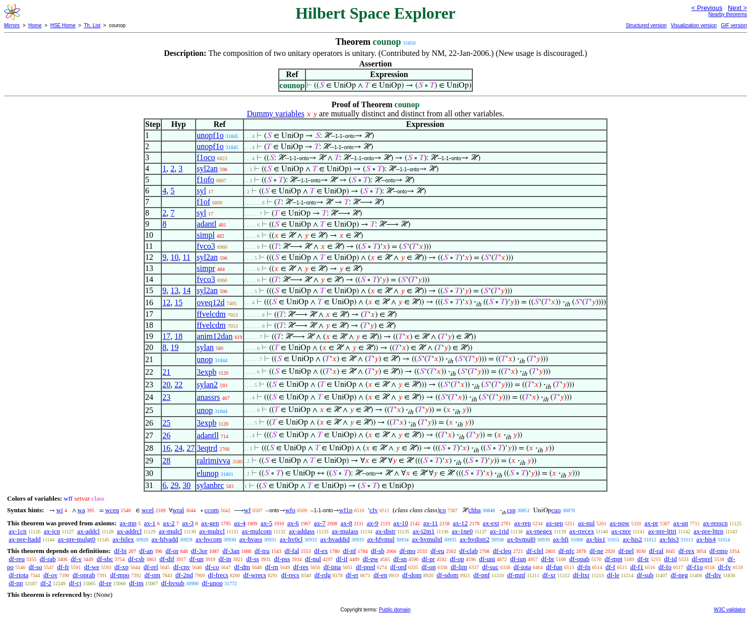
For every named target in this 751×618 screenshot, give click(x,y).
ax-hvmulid (427, 539)
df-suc (490, 567)
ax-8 (346, 523)
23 (166, 397)
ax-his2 (632, 539)
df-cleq (502, 551)
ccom (212, 510)
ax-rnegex (539, 531)
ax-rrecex (582, 531)
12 (166, 302)
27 (190, 448)
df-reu (17, 559)
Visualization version (694, 25)
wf (247, 510)
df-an (146, 551)
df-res (300, 567)
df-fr (63, 567)
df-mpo (119, 575)
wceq (112, 510)
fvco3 (206, 246)
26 (166, 435)
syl (201, 190)
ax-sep (554, 523)
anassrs (208, 397)
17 (166, 336)
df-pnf (481, 575)
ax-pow (620, 523)
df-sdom (447, 575)
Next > (737, 8)
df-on (428, 567)
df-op (457, 559)
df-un (197, 559)
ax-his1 (595, 539)
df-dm (242, 567)
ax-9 (373, 523)
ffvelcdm (211, 314)
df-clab (468, 551)
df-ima (332, 567)
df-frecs (218, 575)
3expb (206, 372)
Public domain (395, 609)
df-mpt (613, 559)
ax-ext (491, 523)
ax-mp (128, 523)
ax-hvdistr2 (474, 539)
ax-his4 (706, 539)
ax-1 (150, 523)
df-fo (664, 567)
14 (186, 290)
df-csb (136, 559)
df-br (547, 559)
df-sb (378, 551)
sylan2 (207, 384)
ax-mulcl (170, 531)
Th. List (92, 25)
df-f (610, 567)
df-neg (679, 575)
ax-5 (266, 523)
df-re (105, 583)
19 (174, 347)
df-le (613, 575)
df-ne (596, 551)
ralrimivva (213, 460)
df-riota (18, 575)
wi (59, 510)
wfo (290, 510)
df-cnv (181, 567)
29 (174, 485)
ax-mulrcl (212, 531)
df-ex (321, 551)
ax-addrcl (129, 531)
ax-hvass (251, 539)
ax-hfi (561, 539)
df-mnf (516, 575)
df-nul (313, 559)
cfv (373, 510)
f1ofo (205, 179)
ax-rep (522, 523)
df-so (35, 567)
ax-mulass (345, 531)
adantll (208, 435)
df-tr (643, 559)
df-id (670, 559)
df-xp (121, 567)
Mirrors (12, 25)
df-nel (626, 551)
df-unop (212, 583)
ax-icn (52, 531)
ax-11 (430, 523)
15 (178, 302)
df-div (713, 575)
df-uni (487, 559)
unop (205, 359)
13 (174, 290)
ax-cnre (621, 531)
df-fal (291, 551)
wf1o (346, 510)
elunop (208, 473)
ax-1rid (499, 531)
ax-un (681, 523)
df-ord (398, 567)
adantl (206, 224)
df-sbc (105, 559)
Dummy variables (275, 113)
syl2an (207, 168)
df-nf (349, 551)
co (443, 510)
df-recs (290, 575)
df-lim (459, 567)
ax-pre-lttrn (708, 531)
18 (178, 336)
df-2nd (184, 575)
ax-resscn (715, 523)
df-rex (686, 551)
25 (166, 423)
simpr (206, 268)
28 (166, 460)
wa (81, 510)
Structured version (645, 25)
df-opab (579, 559)
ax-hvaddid (334, 539)
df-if (342, 559)
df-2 (45, 583)
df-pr (428, 559)
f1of (203, 201)
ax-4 (239, 523)
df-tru (262, 551)
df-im (136, 583)
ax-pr (651, 523)
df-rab (48, 559)
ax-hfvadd (165, 539)
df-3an (230, 551)
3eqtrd (207, 448)
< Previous (706, 8)
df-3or (199, 551)
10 (174, 257)
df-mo (407, 551)
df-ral (656, 551)
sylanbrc (210, 485)
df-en (380, 575)
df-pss (282, 559)
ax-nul (586, 523)
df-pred (365, 567)
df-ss (252, 559)
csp (511, 510)
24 (178, 448)
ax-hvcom (209, 539)
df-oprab (84, 575)
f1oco (206, 157)
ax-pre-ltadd (25, 539)
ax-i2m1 (423, 531)
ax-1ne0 (462, 531)
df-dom (411, 575)
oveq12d (210, 302)
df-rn (271, 567)
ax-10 (400, 523)
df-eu (437, 551)
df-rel (151, 567)
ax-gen (210, 523)
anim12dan (214, 336)
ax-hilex (123, 539)
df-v (76, 559)
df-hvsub (172, 583)
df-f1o (694, 567)
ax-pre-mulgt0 (76, 539)
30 (186, 485)
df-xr (548, 575)
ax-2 (168, 523)
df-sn (400, 559)
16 (166, 448)
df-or (171, 551)
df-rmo (719, 551)
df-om (152, 575)
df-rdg (323, 575)
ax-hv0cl (291, 539)
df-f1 (636, 567)
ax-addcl (88, 531)
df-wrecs (254, 575)
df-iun (518, 559)
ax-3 (188, 523)
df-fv (724, 567)
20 (166, 384)
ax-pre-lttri (662, 531)
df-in (224, 559)
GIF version (734, 25)
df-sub (645, 575)
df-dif (166, 559)
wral (178, 510)
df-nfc (566, 551)
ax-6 (293, 523)
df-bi (120, 551)
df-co (212, 567)
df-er (352, 575)
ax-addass (302, 531)
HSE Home (63, 25)
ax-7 (320, 523)
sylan (205, 347)
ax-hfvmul (380, 539)
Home (35, 25)
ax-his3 (669, 539)
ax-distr (386, 531)
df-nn (16, 583)
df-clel (534, 551)
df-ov (50, 575)
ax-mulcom (257, 531)
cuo (556, 510)
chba (474, 510)
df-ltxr (581, 575)
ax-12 (460, 523)
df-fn (583, 567)
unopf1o (210, 135)
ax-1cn (17, 531)
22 (178, 384)
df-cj (75, 583)
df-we (91, 567)
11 (186, 257)
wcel (148, 510)
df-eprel (702, 559)
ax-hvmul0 (521, 539)
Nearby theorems (727, 14)
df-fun (554, 567)
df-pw (370, 559)
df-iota (522, 567)
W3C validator (729, 609)
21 (166, 372)
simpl (206, 235)
